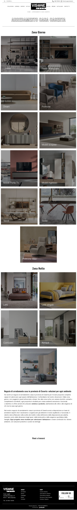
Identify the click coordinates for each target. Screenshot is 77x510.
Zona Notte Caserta (45, 495)
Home (29, 11)
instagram (70, 497)
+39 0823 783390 (9, 500)
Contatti (67, 6)
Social (49, 6)
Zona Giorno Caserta (45, 493)
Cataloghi (60, 6)
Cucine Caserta (44, 491)
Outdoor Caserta (44, 499)
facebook (61, 497)
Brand (53, 6)
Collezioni (10, 6)
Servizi (23, 6)
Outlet (28, 6)
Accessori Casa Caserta (46, 497)
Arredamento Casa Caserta (41, 11)
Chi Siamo (23, 491)
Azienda (17, 6)
